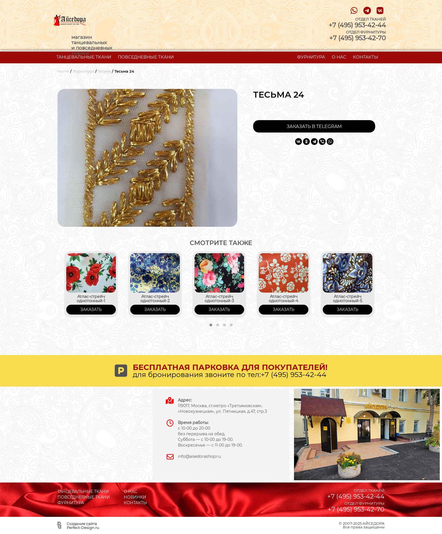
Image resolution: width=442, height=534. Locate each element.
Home (63, 71)
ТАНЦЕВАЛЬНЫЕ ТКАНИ (83, 57)
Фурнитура (83, 71)
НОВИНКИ (135, 497)
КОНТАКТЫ (365, 57)
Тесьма (104, 71)
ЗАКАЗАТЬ (91, 309)
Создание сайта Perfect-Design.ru (83, 525)
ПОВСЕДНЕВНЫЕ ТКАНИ (146, 57)
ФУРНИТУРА (311, 57)
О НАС (339, 57)
